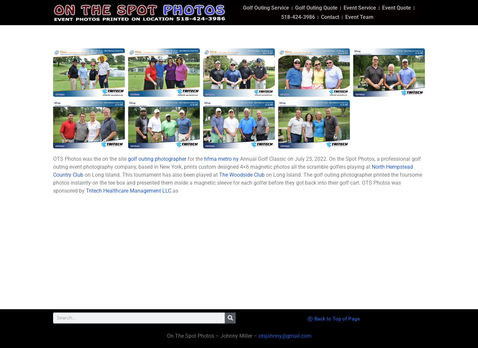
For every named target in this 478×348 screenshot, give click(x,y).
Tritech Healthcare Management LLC (128, 191)
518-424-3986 (298, 17)
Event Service (360, 8)
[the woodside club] (333, 256)
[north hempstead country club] (144, 256)
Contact (330, 17)
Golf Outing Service (266, 8)
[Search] (230, 318)
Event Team (359, 17)
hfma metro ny (221, 159)
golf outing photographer (157, 159)
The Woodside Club (242, 175)
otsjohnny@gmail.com (284, 336)
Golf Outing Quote (316, 8)
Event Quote (396, 8)
